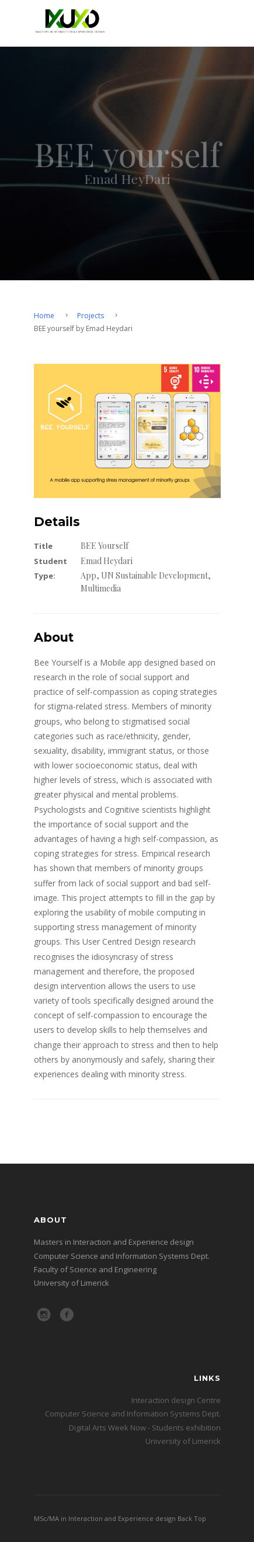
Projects (90, 316)
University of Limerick (183, 1441)
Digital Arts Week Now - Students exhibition (145, 1427)
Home (44, 316)
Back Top (192, 1518)
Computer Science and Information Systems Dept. (133, 1413)
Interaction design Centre (176, 1400)
